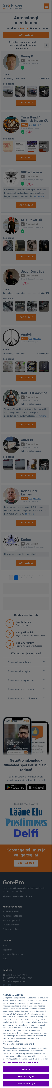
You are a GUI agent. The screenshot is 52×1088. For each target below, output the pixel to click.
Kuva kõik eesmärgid (26, 1084)
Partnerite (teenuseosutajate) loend (20, 1062)
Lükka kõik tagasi (26, 1076)
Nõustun (26, 1069)
